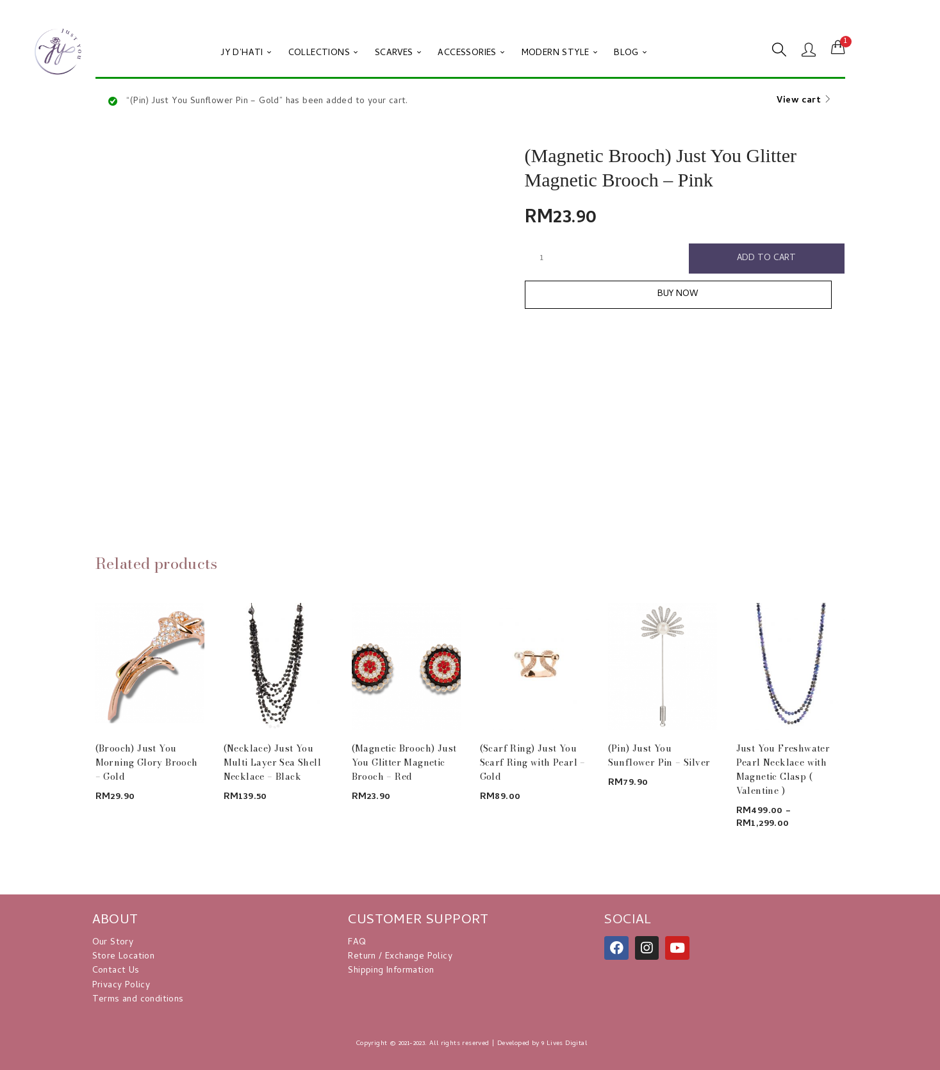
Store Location (123, 957)
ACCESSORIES (471, 53)
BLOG (630, 53)
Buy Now (684, 295)
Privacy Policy (121, 985)
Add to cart (767, 258)
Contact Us (116, 971)
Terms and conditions (138, 999)
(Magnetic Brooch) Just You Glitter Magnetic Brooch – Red (404, 762)
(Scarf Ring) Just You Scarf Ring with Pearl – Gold (533, 762)
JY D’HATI (246, 53)
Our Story (113, 942)
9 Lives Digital (564, 1043)
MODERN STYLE (560, 53)
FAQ (357, 942)
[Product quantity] (542, 258)
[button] (838, 48)
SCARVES (398, 53)
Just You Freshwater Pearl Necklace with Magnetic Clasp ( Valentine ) (783, 769)
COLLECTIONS (323, 53)
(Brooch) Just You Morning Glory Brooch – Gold (146, 762)
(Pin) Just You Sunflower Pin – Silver (659, 755)
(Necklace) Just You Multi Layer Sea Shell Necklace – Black (272, 762)
